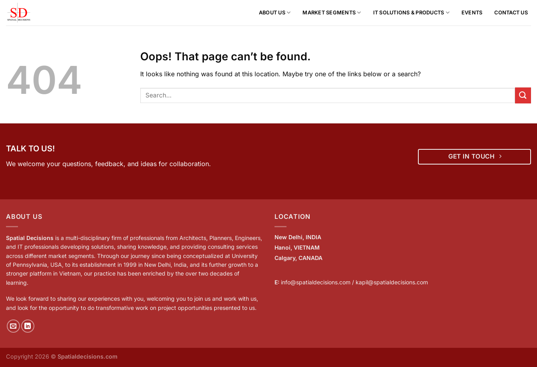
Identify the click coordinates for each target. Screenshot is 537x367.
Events (472, 13)
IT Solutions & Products (411, 12)
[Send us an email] (13, 326)
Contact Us (511, 13)
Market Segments (331, 12)
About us (275, 12)
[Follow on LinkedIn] (27, 326)
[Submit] (523, 95)
